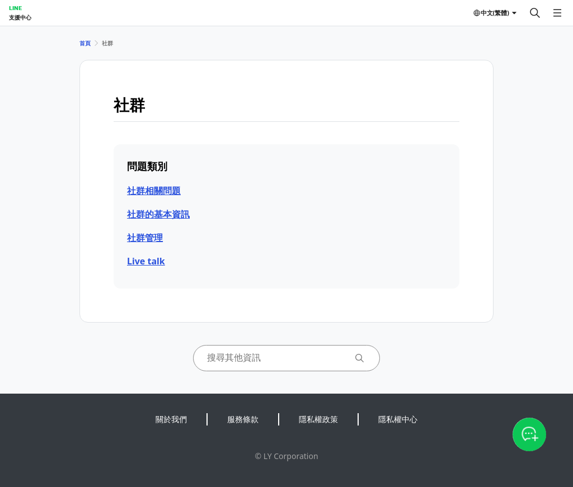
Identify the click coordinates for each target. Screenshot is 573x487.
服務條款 (243, 419)
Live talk (146, 261)
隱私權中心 (397, 419)
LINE (15, 8)
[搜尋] (535, 13)
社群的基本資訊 (158, 214)
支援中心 (20, 17)
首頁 (85, 43)
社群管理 (145, 237)
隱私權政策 (318, 419)
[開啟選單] (557, 13)
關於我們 (171, 419)
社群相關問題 (154, 191)
